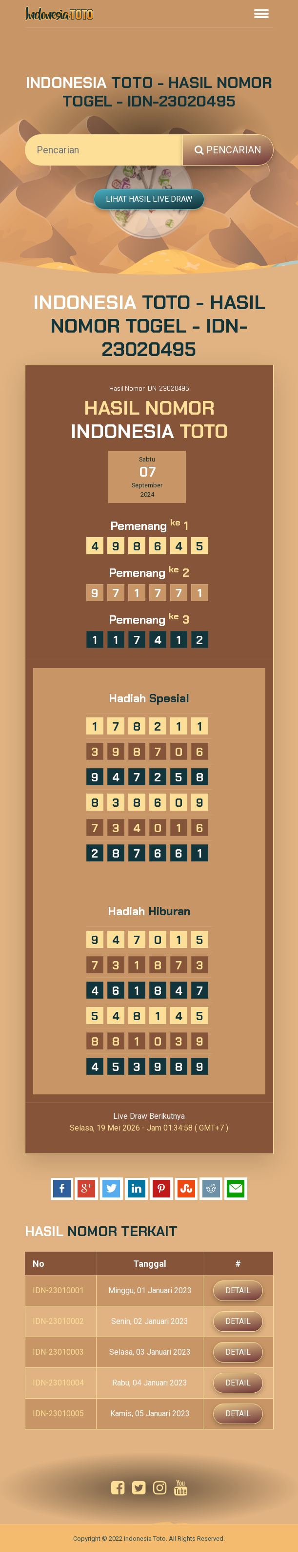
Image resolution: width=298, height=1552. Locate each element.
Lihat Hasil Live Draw (149, 199)
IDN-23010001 (58, 1290)
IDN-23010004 (58, 1382)
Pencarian (228, 150)
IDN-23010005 (58, 1413)
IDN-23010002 (58, 1321)
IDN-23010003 (58, 1352)
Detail (238, 1290)
